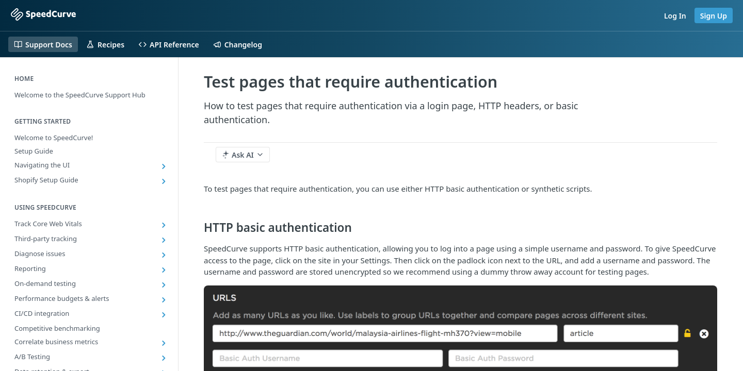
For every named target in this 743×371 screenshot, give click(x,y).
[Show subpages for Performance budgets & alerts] (163, 300)
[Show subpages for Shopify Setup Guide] (163, 181)
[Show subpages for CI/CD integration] (163, 315)
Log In (675, 16)
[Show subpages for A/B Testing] (163, 358)
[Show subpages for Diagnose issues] (163, 255)
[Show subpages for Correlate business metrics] (163, 343)
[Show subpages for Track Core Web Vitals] (163, 225)
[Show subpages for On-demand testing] (163, 285)
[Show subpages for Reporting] (163, 270)
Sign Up (713, 16)
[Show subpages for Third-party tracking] (163, 240)
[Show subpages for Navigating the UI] (163, 166)
